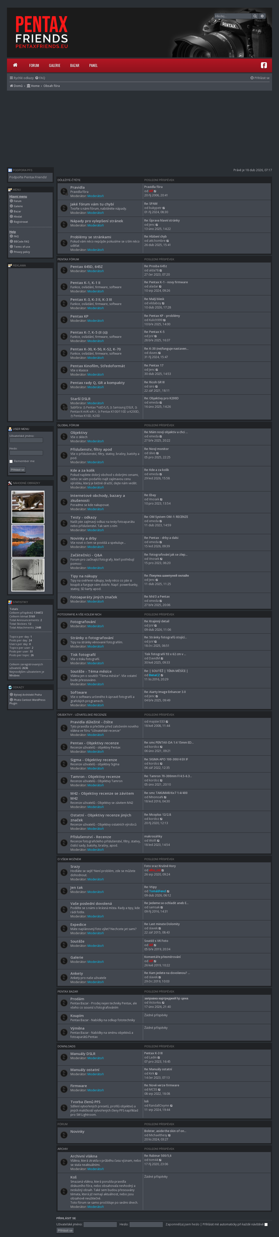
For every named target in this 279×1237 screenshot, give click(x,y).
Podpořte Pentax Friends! (28, 177)
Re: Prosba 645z (155, 266)
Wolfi (152, 840)
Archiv (63, 1148)
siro (151, 386)
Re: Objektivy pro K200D (161, 398)
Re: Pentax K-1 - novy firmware (166, 282)
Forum (34, 65)
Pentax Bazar (68, 991)
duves (153, 353)
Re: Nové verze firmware (161, 1085)
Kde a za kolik (82, 470)
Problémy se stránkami (90, 236)
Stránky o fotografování (91, 637)
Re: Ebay (150, 495)
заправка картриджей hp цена (166, 998)
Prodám (77, 998)
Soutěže (77, 941)
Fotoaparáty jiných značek (93, 596)
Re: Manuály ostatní (158, 1069)
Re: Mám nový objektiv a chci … (166, 432)
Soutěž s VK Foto (156, 941)
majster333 (157, 721)
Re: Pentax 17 (153, 365)
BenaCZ (154, 675)
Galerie (54, 65)
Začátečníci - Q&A (86, 554)
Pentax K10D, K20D (85, 416)
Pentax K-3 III (153, 1053)
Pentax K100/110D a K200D (118, 411)
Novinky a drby (83, 538)
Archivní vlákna (83, 1156)
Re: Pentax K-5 (154, 332)
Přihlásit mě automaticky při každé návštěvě (235, 1224)
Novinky (77, 1131)
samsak (154, 907)
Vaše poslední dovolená (91, 903)
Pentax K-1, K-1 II (85, 282)
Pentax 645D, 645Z (86, 266)
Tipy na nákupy (83, 575)
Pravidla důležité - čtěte (91, 721)
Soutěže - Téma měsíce (91, 671)
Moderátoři (95, 196)
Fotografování (83, 621)
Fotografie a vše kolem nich (79, 614)
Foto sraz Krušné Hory (160, 866)
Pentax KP (79, 316)
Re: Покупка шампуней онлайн (166, 575)
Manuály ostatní (84, 1069)
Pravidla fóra (153, 187)
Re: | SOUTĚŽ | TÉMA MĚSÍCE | (166, 671)
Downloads (66, 1046)
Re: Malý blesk (154, 299)
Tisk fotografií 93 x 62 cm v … (165, 654)
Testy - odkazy (83, 517)
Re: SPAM (150, 204)
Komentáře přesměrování (162, 957)
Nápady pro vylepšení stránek (96, 220)
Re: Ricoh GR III (154, 382)
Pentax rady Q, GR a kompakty (97, 382)
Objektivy (78, 432)
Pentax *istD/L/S (95, 407)
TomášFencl (157, 891)
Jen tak (76, 887)
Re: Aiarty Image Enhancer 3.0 (165, 692)
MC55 (153, 1089)
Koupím (77, 1015)
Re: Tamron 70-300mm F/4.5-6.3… (168, 776)
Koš (73, 1177)
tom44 (153, 1160)
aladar (153, 286)
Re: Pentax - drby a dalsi (161, 538)
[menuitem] (40, 78)
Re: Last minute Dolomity (162, 924)
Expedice (78, 924)
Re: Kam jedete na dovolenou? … (167, 973)
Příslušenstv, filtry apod (91, 449)
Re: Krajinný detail (156, 621)
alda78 (154, 270)
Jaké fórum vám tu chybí (92, 204)
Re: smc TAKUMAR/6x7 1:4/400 (166, 793)
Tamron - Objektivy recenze (95, 776)
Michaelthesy (158, 1135)
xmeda (154, 402)
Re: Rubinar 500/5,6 (158, 1156)
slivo (152, 453)
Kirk (151, 1073)
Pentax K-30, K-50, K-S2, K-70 (95, 348)
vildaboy (155, 303)
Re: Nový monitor (156, 449)
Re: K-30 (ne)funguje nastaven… (166, 348)
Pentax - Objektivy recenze (94, 742)
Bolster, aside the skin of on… (165, 1131)
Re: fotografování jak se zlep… (166, 554)
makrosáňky (153, 836)
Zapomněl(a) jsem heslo (182, 1224)
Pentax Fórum (68, 259)
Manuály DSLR (82, 1053)
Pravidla (77, 187)
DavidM (154, 658)
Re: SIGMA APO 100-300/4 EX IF (166, 759)
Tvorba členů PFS (85, 1101)
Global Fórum (68, 425)
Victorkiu (155, 1002)
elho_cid (155, 870)
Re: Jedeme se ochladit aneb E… (166, 903)
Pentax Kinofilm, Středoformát (97, 365)
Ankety (76, 973)
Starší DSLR (80, 398)
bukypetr (155, 208)
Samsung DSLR (121, 407)
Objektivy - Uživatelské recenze (82, 714)
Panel (93, 65)
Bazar (74, 65)
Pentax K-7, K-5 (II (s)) (88, 332)
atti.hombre (157, 241)
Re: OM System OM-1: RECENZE (166, 517)
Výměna (77, 1028)
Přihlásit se (66, 1218)
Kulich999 (155, 320)
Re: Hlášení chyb (155, 236)
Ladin (153, 1057)
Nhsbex (14, 675)
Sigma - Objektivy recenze (93, 759)
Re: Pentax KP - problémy (162, 316)
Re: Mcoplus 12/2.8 (157, 814)
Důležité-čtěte (69, 180)
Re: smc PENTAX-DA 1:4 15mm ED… (169, 742)
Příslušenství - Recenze (90, 836)
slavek (153, 928)
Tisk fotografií (83, 654)
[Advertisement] (139, 127)
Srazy (75, 866)
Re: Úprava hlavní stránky (162, 220)
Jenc (152, 225)
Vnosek (154, 499)
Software (78, 692)
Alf (151, 191)
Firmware (78, 1085)
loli (146, 1101)
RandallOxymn (159, 1105)
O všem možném (69, 859)
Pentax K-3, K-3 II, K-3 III (91, 299)
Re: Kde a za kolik (156, 470)
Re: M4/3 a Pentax (157, 596)
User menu (18, 428)
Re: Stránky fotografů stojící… (165, 637)
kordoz (154, 747)
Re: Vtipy (150, 887)
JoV (151, 336)
